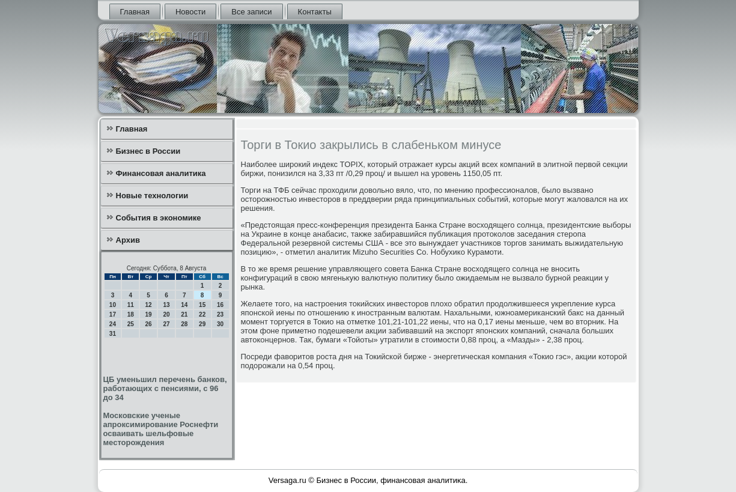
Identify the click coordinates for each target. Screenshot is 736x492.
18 (130, 314)
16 (220, 305)
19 (148, 314)
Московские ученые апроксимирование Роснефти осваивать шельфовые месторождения (161, 429)
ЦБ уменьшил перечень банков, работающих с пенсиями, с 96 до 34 (165, 388)
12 (148, 305)
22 (202, 314)
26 (148, 324)
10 (112, 305)
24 (112, 324)
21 (184, 314)
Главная (135, 11)
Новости (190, 11)
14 (184, 305)
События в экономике (158, 217)
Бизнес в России (148, 151)
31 (112, 333)
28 (184, 324)
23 (220, 314)
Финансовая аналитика (161, 173)
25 (130, 324)
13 (166, 305)
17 (112, 314)
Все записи (251, 11)
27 (166, 324)
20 (166, 314)
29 (202, 324)
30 (220, 324)
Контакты (315, 11)
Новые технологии (152, 195)
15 (202, 305)
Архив (128, 239)
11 (130, 305)
